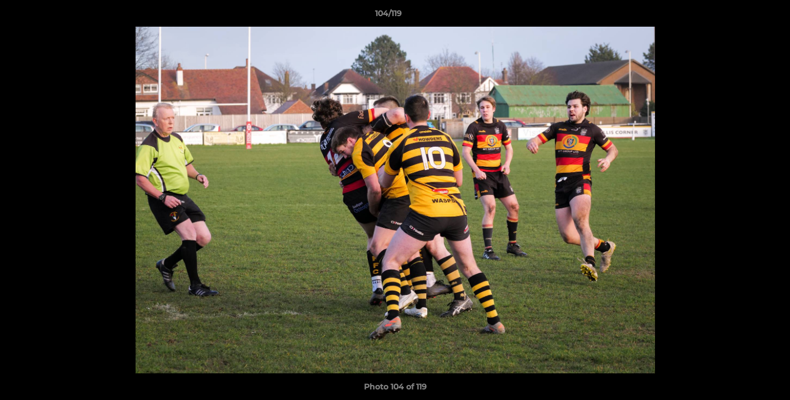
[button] (743, 16)
